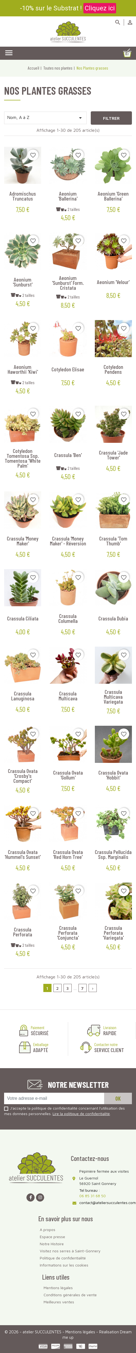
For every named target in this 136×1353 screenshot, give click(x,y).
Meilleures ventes (59, 1302)
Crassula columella (68, 618)
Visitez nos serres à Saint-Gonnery (70, 1251)
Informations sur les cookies (64, 1265)
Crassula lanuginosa (22, 696)
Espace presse (52, 1236)
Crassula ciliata (22, 618)
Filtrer (111, 118)
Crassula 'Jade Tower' (113, 455)
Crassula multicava (68, 696)
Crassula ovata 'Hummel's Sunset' (23, 854)
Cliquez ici (100, 8)
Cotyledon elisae (68, 369)
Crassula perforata (22, 932)
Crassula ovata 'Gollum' (68, 775)
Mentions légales (58, 1287)
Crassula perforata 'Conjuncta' (68, 932)
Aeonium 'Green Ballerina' (113, 196)
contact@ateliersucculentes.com (107, 1202)
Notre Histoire (52, 1243)
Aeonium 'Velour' (113, 281)
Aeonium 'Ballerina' (67, 196)
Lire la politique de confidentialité (81, 1113)
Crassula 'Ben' (68, 454)
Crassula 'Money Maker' (22, 541)
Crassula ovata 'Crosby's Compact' (23, 775)
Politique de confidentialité (63, 1258)
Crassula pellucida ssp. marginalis (113, 854)
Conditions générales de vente (70, 1294)
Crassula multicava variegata (113, 696)
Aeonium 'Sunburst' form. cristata (68, 282)
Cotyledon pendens (113, 369)
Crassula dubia (113, 618)
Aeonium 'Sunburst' (22, 282)
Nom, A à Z (45, 118)
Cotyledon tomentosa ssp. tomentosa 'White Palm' (23, 458)
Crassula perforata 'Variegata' (113, 932)
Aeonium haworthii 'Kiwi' (23, 369)
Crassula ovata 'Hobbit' (113, 775)
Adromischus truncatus (23, 196)
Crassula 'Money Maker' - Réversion (68, 541)
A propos (47, 1229)
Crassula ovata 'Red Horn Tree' (68, 854)
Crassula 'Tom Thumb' (113, 541)
